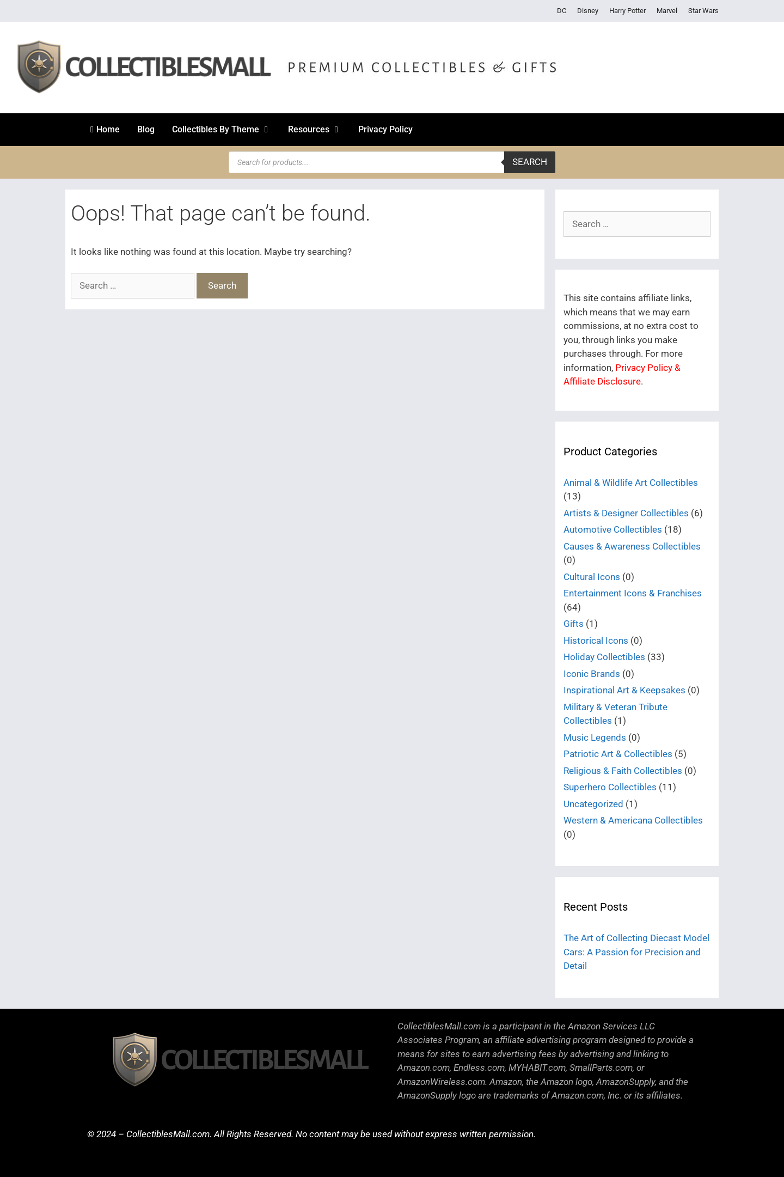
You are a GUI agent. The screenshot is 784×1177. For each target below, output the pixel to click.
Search (529, 161)
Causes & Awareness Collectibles (632, 546)
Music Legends (595, 737)
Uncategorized (593, 803)
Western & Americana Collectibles (633, 820)
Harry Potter (627, 11)
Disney (587, 11)
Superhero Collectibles (610, 787)
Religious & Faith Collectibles (623, 770)
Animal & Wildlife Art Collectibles (631, 482)
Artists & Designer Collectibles (626, 513)
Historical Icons (596, 640)
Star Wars (703, 11)
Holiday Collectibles (604, 656)
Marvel (667, 11)
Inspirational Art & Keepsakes (624, 690)
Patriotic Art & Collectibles (618, 753)
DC (561, 11)
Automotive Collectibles (613, 529)
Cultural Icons (592, 576)
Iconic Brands (592, 673)
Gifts (574, 623)
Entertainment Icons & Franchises (633, 593)
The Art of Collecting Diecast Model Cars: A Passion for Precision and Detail (636, 951)
